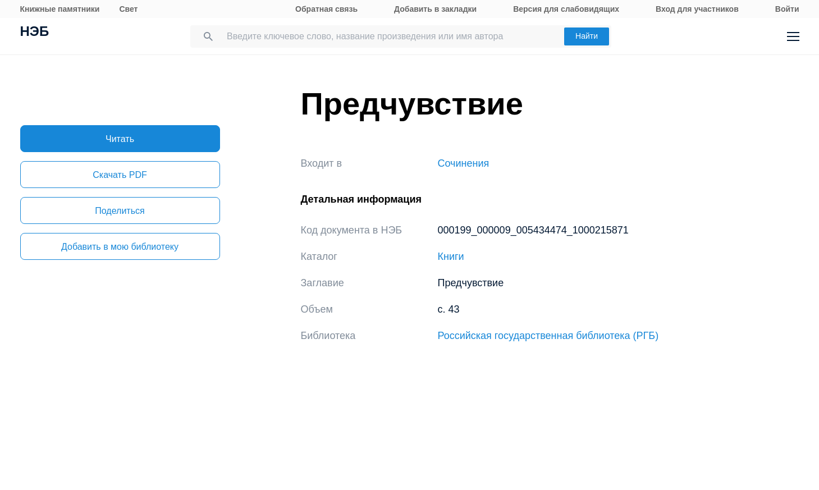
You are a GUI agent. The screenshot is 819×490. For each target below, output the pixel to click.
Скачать (120, 175)
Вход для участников (697, 8)
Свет (128, 8)
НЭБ (34, 32)
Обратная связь (326, 8)
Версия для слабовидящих (566, 8)
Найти (586, 35)
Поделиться (119, 211)
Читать (120, 139)
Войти (787, 8)
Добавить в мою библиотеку (120, 246)
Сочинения (463, 163)
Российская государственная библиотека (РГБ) (548, 335)
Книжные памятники (60, 8)
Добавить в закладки (435, 8)
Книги (451, 256)
